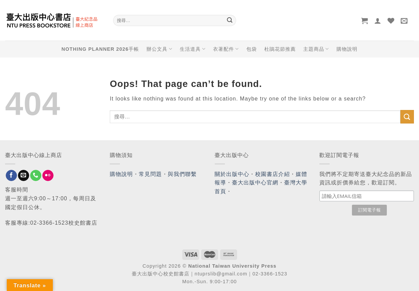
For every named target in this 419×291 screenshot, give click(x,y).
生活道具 (193, 49)
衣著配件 (226, 49)
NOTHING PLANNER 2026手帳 (100, 49)
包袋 (251, 49)
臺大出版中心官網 (255, 182)
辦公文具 (159, 49)
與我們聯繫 (182, 174)
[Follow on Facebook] (11, 175)
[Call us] (35, 175)
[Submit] (230, 20)
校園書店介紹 (272, 174)
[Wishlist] (391, 20)
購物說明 (346, 49)
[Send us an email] (23, 175)
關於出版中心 (232, 174)
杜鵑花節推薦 (280, 49)
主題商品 (316, 49)
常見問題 (150, 174)
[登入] (377, 20)
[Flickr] (48, 175)
